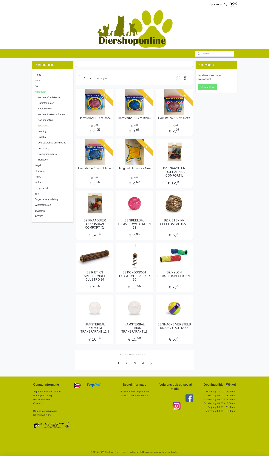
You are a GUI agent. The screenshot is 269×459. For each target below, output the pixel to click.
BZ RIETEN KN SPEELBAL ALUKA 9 (174, 222)
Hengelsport (41, 188)
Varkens (39, 182)
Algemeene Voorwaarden (47, 391)
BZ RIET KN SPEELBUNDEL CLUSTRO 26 (95, 276)
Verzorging (43, 148)
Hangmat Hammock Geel (134, 168)
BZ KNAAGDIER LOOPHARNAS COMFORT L (174, 172)
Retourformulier (41, 399)
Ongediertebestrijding (46, 199)
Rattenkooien (45, 108)
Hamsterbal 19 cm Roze (95, 118)
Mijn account (217, 4)
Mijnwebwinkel (171, 452)
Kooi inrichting (45, 120)
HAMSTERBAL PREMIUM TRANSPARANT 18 (134, 328)
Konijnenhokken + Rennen (52, 114)
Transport (43, 159)
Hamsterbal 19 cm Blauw (134, 118)
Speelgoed (43, 125)
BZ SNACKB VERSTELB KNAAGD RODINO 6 (174, 326)
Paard (38, 176)
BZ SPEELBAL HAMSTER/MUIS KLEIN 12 (134, 224)
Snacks (42, 137)
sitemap (123, 452)
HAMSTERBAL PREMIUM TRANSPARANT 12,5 (95, 328)
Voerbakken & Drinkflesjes (52, 142)
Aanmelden (207, 87)
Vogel (38, 165)
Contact (37, 403)
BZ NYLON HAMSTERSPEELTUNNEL (174, 274)
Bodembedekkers (47, 154)
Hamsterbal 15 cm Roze (174, 118)
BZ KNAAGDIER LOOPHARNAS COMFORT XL (95, 224)
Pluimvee (40, 171)
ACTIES (39, 216)
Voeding (42, 131)
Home (38, 74)
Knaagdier (40, 91)
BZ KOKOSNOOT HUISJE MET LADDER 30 (134, 276)
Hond (38, 80)
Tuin (37, 193)
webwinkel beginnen (142, 452)
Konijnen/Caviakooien (49, 97)
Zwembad (40, 210)
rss (130, 452)
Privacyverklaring (42, 395)
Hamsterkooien (46, 103)
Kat (36, 86)
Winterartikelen (43, 205)
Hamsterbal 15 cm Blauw (94, 168)
